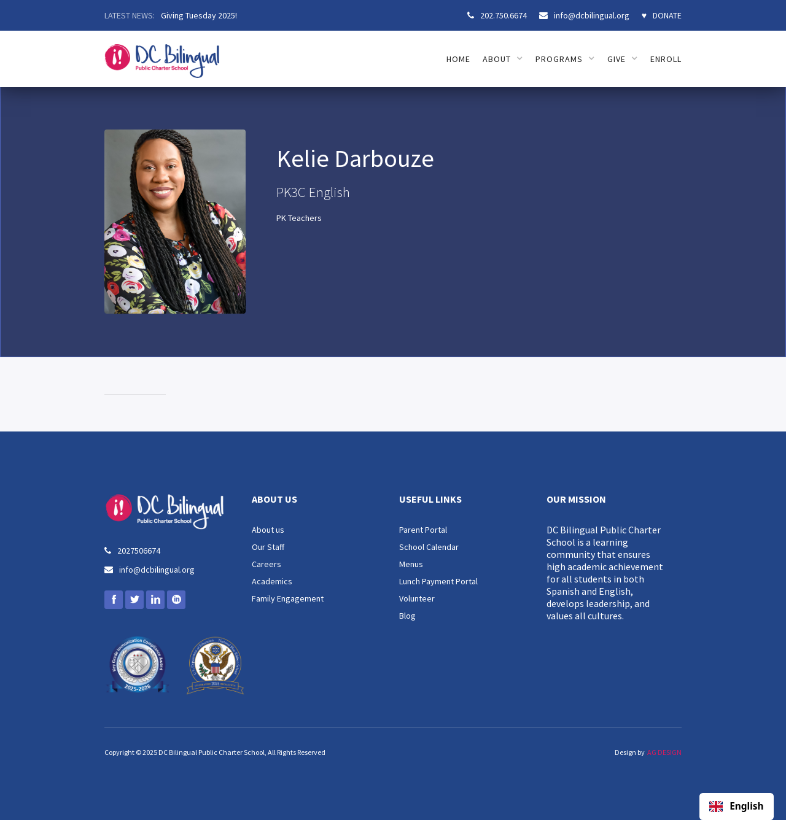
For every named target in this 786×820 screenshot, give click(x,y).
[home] (161, 54)
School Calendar (429, 546)
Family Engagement (288, 598)
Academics (272, 581)
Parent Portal (423, 529)
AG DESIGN (664, 752)
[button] (503, 59)
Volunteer (417, 598)
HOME (458, 58)
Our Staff (268, 546)
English (736, 806)
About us (268, 529)
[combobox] (736, 806)
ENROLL (666, 58)
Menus (411, 564)
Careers (266, 564)
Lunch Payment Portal (438, 581)
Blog (407, 615)
